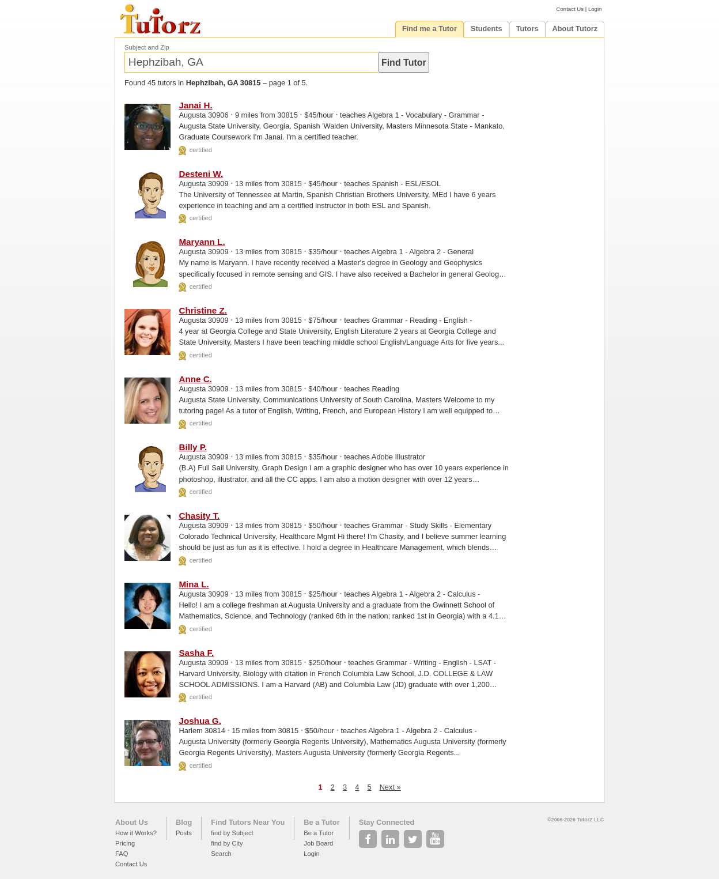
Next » (390, 787)
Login (594, 9)
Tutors (527, 28)
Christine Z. (203, 310)
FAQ (121, 853)
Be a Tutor (321, 822)
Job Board (318, 843)
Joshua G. (200, 721)
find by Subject (232, 832)
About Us (131, 822)
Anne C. (195, 379)
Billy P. (193, 447)
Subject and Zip (146, 47)
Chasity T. (199, 515)
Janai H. (195, 105)
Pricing (125, 843)
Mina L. (194, 584)
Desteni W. (201, 174)
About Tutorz (575, 28)
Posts (184, 832)
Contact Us (570, 9)
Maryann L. (202, 242)
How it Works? (136, 832)
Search (221, 853)
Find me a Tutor (429, 28)
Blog (184, 822)
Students (486, 28)
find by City (227, 843)
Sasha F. (196, 653)
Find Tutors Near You (248, 822)
